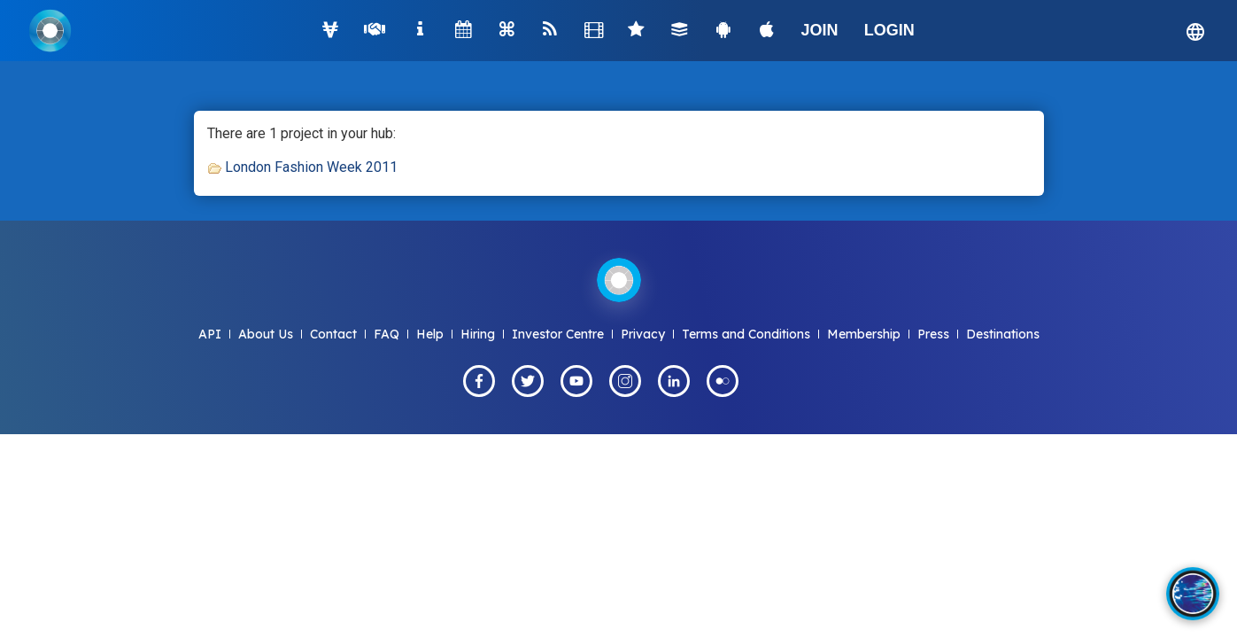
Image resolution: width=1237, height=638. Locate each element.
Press (933, 334)
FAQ (386, 334)
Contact (333, 334)
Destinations (1003, 334)
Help (430, 334)
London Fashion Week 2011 (311, 167)
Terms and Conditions (746, 334)
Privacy (643, 334)
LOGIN (889, 30)
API (209, 334)
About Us (265, 334)
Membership (864, 334)
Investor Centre (558, 334)
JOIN (820, 30)
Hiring (477, 334)
